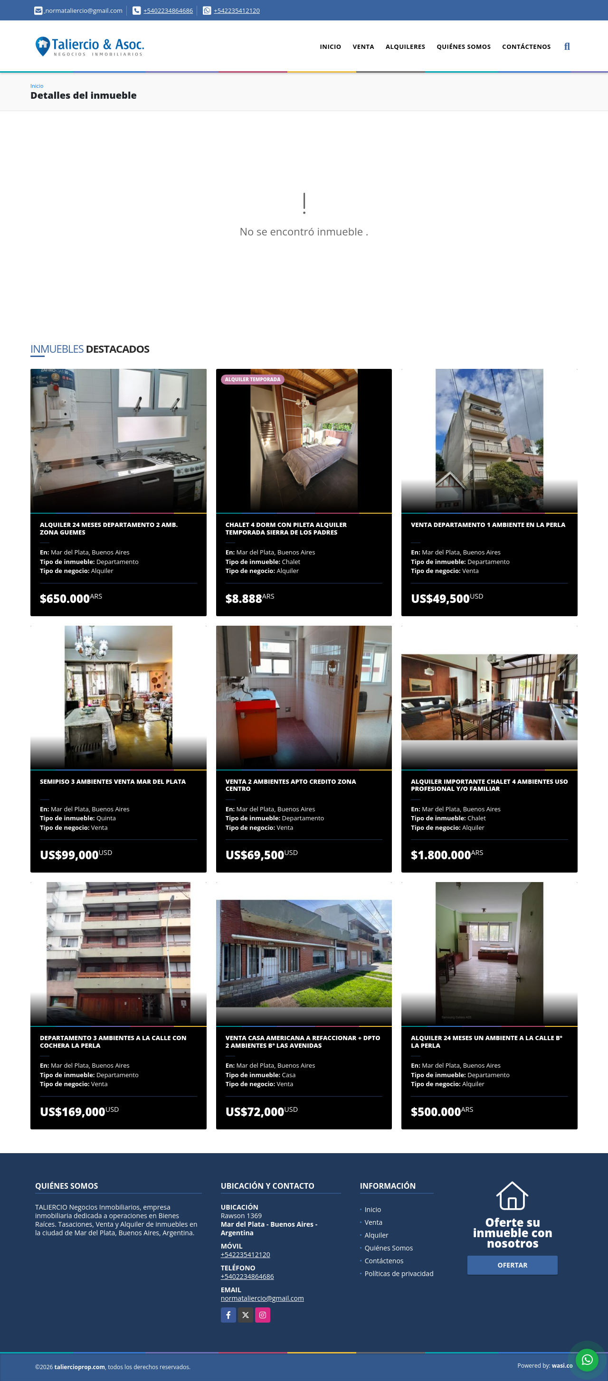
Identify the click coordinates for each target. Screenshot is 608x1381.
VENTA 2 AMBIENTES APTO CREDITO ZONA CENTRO (291, 785)
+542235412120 (237, 10)
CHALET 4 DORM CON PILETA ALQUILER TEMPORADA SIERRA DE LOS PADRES (286, 528)
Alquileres (405, 46)
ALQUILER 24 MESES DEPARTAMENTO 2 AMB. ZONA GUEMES (109, 528)
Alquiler (377, 1235)
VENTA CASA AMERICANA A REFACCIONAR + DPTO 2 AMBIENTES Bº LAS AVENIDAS (303, 1041)
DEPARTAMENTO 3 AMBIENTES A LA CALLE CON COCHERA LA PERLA (113, 1041)
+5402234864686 (168, 10)
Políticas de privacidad (399, 1273)
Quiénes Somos (464, 46)
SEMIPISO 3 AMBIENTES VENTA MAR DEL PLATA (113, 782)
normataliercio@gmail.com (262, 1298)
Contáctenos (526, 46)
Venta (363, 46)
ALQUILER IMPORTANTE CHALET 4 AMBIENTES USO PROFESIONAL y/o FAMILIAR (489, 785)
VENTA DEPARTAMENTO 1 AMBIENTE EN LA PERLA (488, 525)
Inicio (331, 46)
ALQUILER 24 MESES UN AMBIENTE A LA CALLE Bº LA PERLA (486, 1041)
